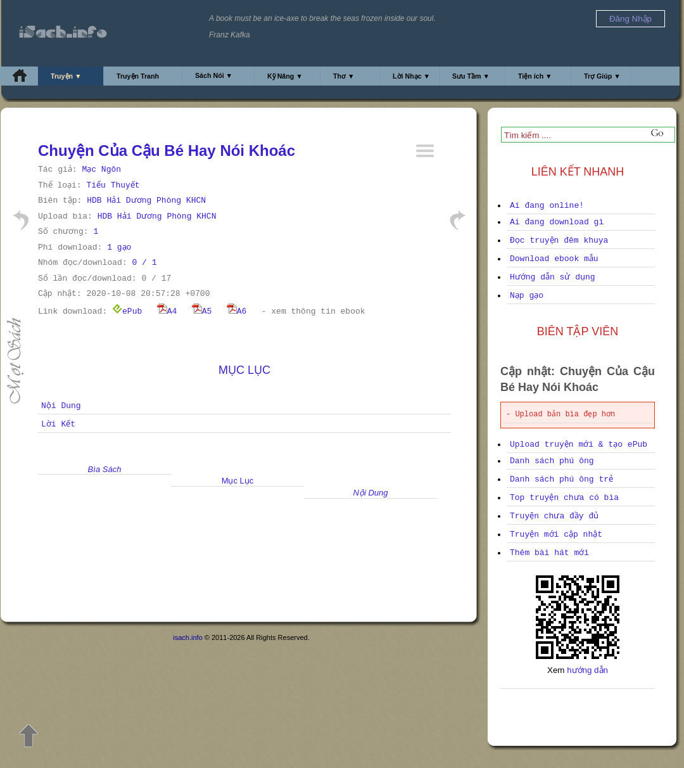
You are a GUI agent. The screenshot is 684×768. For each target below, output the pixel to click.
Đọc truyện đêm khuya (559, 240)
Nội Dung (61, 406)
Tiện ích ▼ (535, 76)
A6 (237, 311)
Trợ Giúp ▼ (602, 76)
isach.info (187, 637)
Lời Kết (58, 424)
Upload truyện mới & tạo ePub (578, 444)
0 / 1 (144, 262)
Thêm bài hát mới (549, 553)
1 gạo (119, 247)
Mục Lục (244, 370)
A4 (167, 311)
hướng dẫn (587, 670)
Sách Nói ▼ (213, 75)
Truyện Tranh (138, 76)
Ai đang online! (547, 205)
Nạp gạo (526, 295)
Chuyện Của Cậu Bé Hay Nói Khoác (166, 150)
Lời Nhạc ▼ (411, 76)
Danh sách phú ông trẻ (561, 479)
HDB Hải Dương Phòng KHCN (146, 200)
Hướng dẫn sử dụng (552, 277)
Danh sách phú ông (552, 461)
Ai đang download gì (557, 222)
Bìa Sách (105, 469)
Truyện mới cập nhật (556, 534)
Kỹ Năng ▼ (285, 76)
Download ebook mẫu (554, 259)
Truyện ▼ (66, 76)
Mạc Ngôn (101, 169)
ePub (127, 311)
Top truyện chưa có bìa (564, 497)
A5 (202, 311)
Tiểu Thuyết (112, 185)
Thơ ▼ (344, 76)
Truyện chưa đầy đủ (554, 516)
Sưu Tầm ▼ (471, 76)
